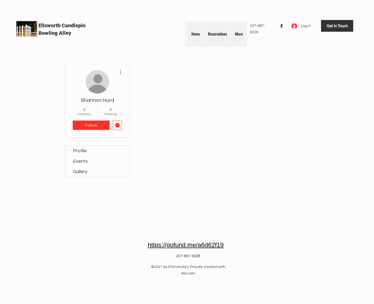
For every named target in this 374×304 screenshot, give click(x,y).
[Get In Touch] (337, 26)
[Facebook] (281, 26)
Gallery (80, 171)
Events (80, 161)
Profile (80, 150)
